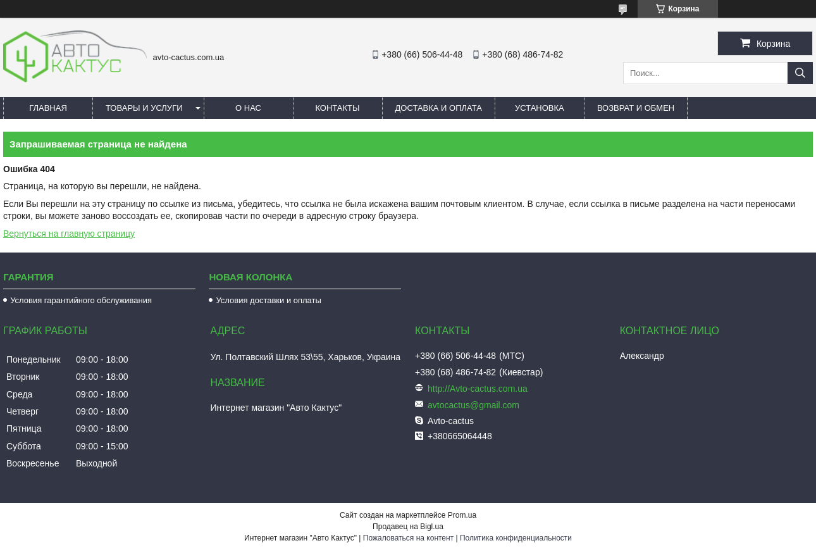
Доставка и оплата (438, 108)
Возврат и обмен (635, 108)
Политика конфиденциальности (516, 538)
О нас (248, 108)
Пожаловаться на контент (408, 538)
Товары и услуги (144, 108)
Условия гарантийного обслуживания (81, 300)
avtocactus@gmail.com (473, 405)
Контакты (337, 108)
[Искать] (800, 73)
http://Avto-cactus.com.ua (478, 389)
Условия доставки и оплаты (268, 300)
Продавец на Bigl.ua (408, 526)
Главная (48, 108)
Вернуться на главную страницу (69, 233)
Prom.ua (462, 515)
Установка (539, 108)
